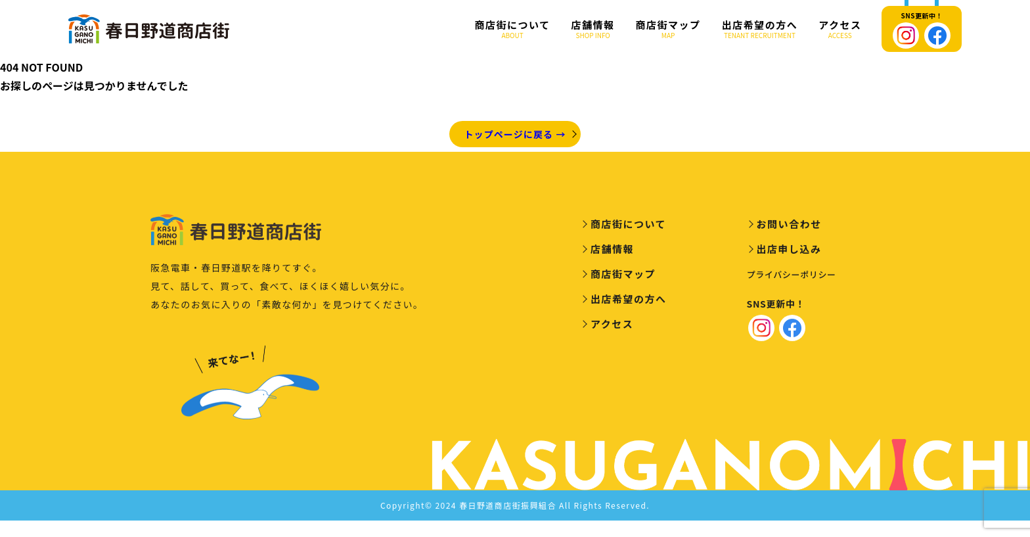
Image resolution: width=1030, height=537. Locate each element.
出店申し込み (789, 251)
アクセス (839, 29)
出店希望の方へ (760, 29)
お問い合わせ (789, 226)
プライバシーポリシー (791, 277)
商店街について (512, 29)
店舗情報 (593, 29)
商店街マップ (668, 29)
